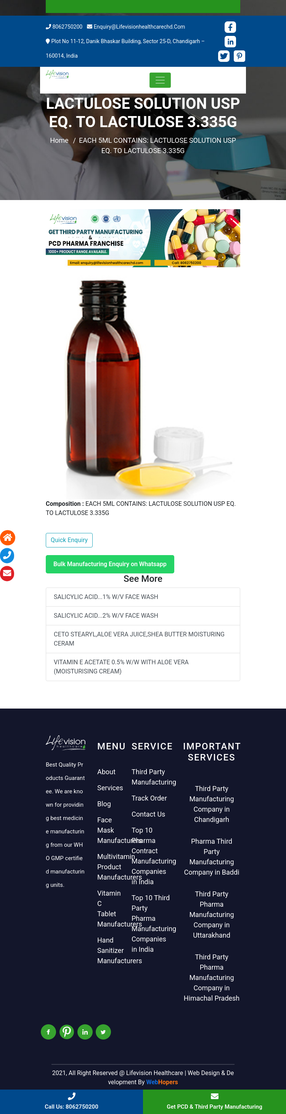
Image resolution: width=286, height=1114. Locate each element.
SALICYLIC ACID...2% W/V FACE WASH (106, 615)
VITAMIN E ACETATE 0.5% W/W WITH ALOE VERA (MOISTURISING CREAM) (121, 667)
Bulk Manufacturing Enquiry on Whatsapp (110, 564)
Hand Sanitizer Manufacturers (119, 950)
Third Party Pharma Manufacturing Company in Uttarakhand (211, 914)
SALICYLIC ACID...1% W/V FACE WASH (106, 597)
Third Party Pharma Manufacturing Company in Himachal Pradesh (212, 977)
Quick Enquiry (69, 540)
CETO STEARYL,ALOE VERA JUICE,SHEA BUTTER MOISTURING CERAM (139, 639)
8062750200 (67, 27)
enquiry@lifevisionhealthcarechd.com (139, 27)
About (106, 772)
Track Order (149, 798)
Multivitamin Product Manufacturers (119, 866)
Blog (104, 804)
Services (110, 788)
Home (59, 140)
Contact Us (148, 814)
